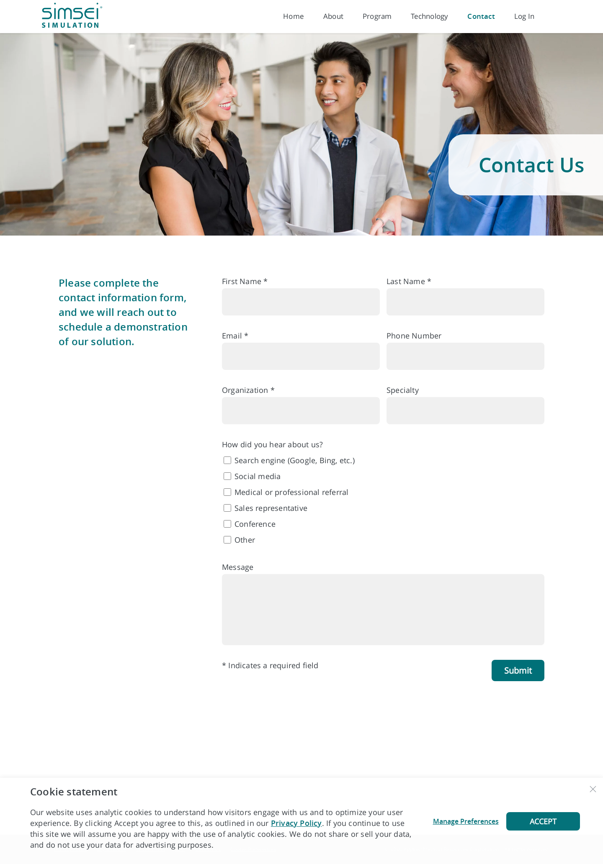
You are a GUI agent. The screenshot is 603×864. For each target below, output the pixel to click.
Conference (255, 524)
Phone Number (414, 336)
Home (293, 16)
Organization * (248, 390)
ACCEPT (543, 821)
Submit (518, 670)
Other (244, 540)
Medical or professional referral (291, 492)
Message (237, 567)
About (333, 16)
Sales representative (270, 508)
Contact (481, 16)
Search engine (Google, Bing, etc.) (294, 460)
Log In (524, 16)
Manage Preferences (466, 821)
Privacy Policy (296, 823)
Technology (429, 16)
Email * (235, 336)
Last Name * (409, 281)
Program (377, 16)
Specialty (403, 390)
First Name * (245, 281)
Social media (257, 476)
